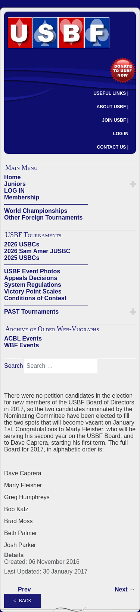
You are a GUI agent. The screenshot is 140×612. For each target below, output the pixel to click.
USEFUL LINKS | (110, 93)
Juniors (15, 184)
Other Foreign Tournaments (43, 217)
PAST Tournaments (31, 311)
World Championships (35, 211)
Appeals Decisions (30, 278)
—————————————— (46, 204)
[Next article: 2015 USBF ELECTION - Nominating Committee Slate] (125, 589)
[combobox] (60, 366)
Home (12, 177)
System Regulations (32, 285)
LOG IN (120, 133)
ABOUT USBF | (112, 106)
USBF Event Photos (32, 271)
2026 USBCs (21, 244)
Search (13, 366)
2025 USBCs (21, 258)
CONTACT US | (112, 147)
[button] (133, 184)
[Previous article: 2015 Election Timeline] (24, 589)
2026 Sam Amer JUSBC (37, 251)
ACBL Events (23, 338)
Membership (21, 197)
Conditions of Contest (35, 298)
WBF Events (21, 345)
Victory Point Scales (33, 291)
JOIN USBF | (115, 120)
